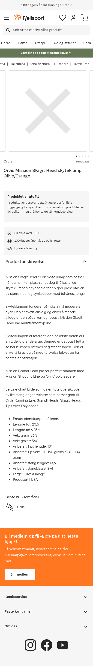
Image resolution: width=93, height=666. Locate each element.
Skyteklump (81, 64)
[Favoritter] (62, 17)
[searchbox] (51, 30)
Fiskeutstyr (18, 64)
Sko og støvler (64, 43)
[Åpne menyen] (6, 18)
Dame (22, 43)
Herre (5, 43)
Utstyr (40, 43)
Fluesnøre (61, 64)
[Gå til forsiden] (28, 17)
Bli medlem (20, 574)
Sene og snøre (40, 64)
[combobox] (46, 30)
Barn (87, 43)
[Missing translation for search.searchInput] (7, 30)
